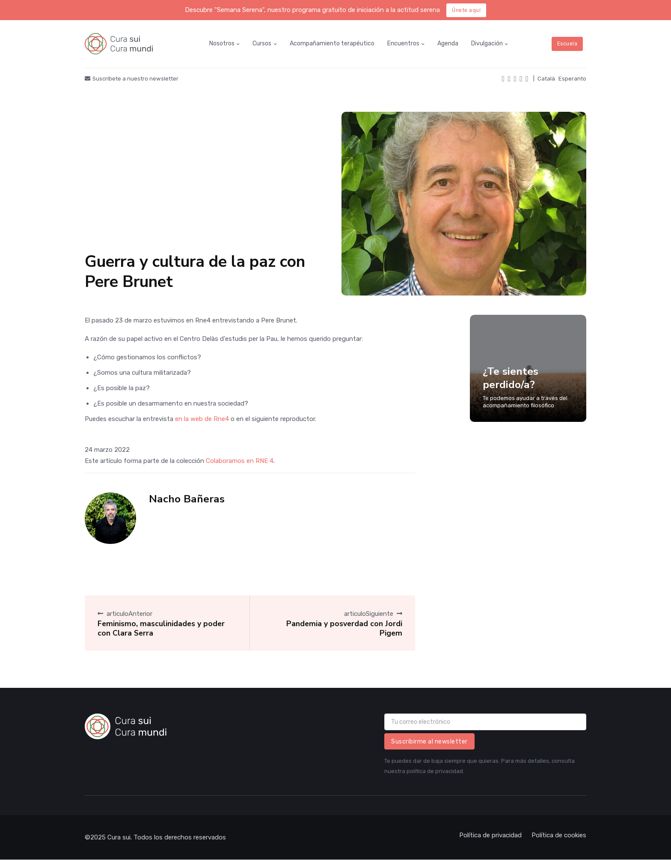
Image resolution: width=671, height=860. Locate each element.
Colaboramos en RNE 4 (239, 461)
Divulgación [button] (487, 43)
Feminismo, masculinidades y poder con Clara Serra (161, 628)
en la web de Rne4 (202, 419)
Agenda (447, 43)
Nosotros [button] (222, 43)
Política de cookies (558, 835)
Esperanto (572, 78)
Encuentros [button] (403, 43)
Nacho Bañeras (187, 499)
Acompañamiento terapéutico (332, 43)
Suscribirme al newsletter (429, 741)
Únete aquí (466, 10)
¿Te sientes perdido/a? (510, 377)
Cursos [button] (261, 43)
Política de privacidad (490, 835)
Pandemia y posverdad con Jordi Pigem (344, 628)
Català (546, 78)
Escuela (567, 44)
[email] (485, 722)
